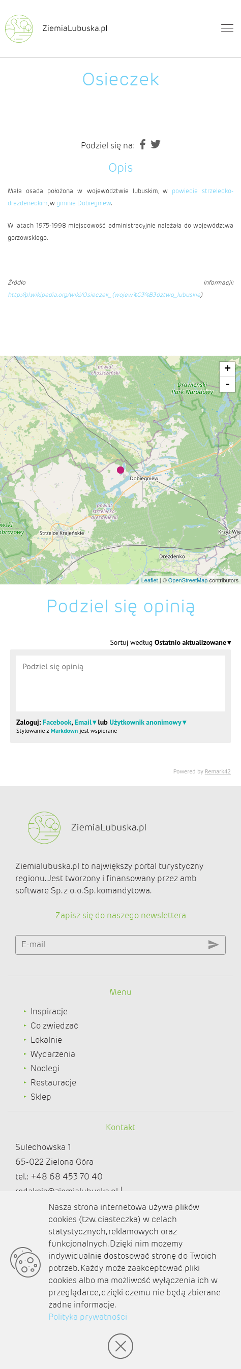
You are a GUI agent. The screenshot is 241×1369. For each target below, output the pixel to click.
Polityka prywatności (87, 1317)
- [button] (227, 384)
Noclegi (45, 1068)
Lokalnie (46, 1040)
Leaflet (149, 580)
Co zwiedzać (54, 1025)
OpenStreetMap (188, 580)
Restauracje (53, 1082)
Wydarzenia (53, 1054)
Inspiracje (49, 1011)
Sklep (41, 1097)
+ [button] (227, 369)
